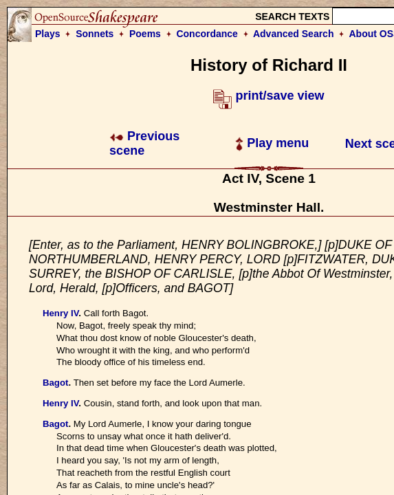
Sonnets (94, 33)
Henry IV (60, 313)
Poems (145, 33)
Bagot (55, 382)
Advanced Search (293, 33)
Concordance (206, 33)
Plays (48, 33)
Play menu (272, 143)
